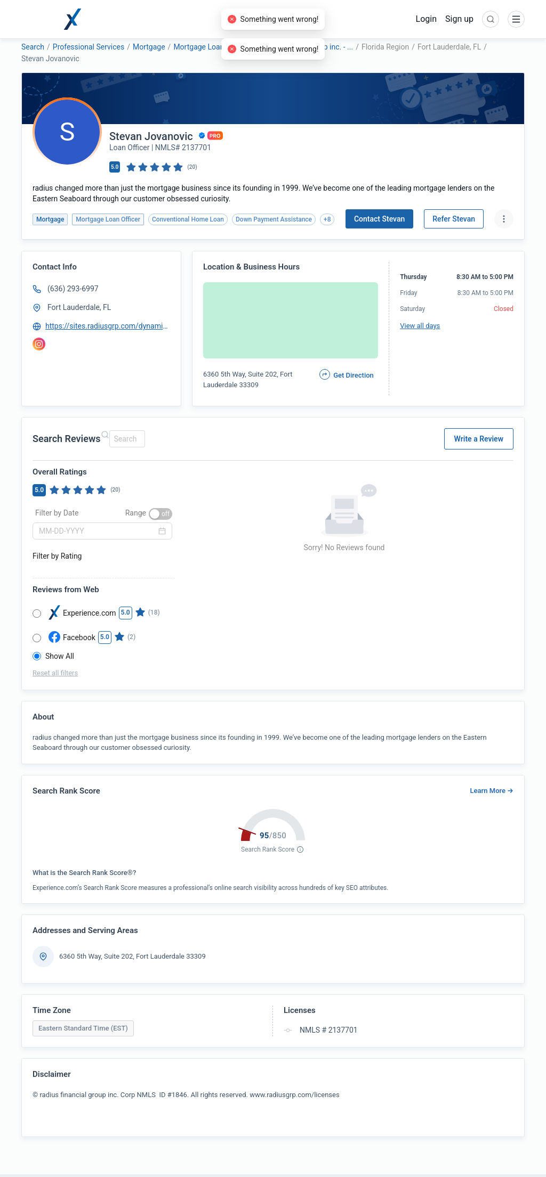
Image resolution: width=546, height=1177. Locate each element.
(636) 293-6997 (73, 288)
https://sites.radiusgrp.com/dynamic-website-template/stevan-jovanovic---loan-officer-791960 (108, 326)
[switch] (160, 514)
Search (32, 47)
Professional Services (88, 47)
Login (426, 19)
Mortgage (149, 47)
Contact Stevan (379, 219)
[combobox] (125, 439)
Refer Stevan (453, 219)
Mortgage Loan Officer (210, 47)
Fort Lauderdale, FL (79, 307)
